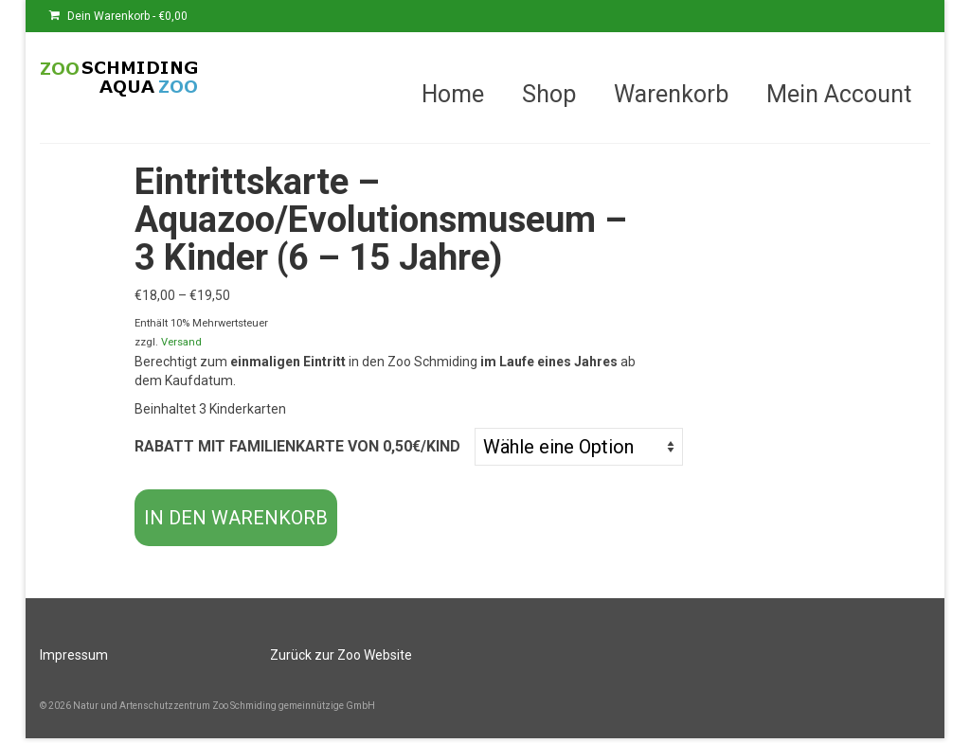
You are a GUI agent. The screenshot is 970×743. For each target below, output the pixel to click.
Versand (181, 342)
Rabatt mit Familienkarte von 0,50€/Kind (297, 446)
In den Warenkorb (236, 517)
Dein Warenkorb (118, 16)
